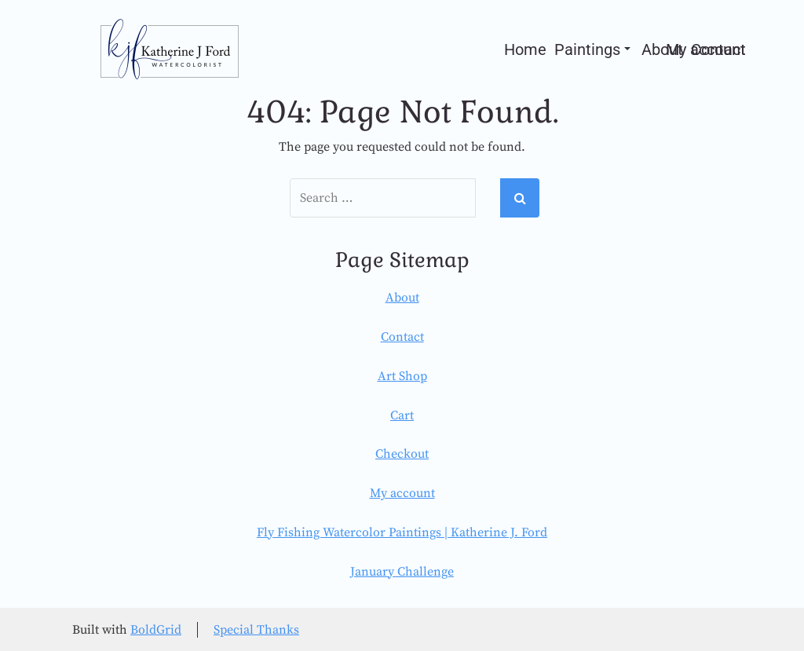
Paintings (592, 49)
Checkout (402, 454)
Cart (402, 415)
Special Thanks (256, 630)
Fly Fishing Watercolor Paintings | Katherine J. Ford (402, 532)
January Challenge (402, 572)
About (402, 297)
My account (706, 49)
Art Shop (402, 376)
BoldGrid (155, 630)
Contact (402, 337)
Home (525, 49)
